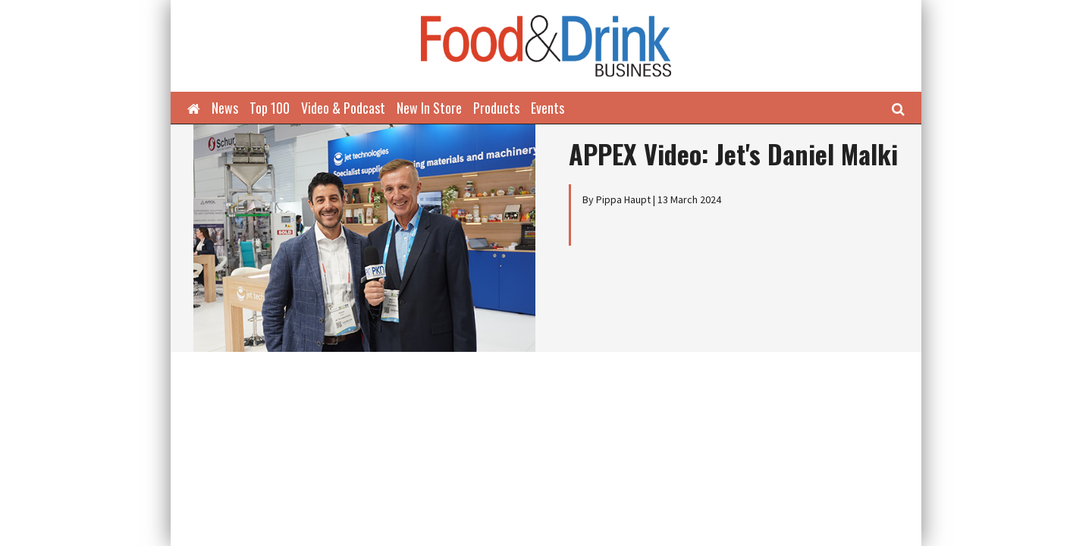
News (225, 108)
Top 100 (269, 108)
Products (496, 108)
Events (547, 108)
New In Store (429, 108)
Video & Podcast (343, 108)
